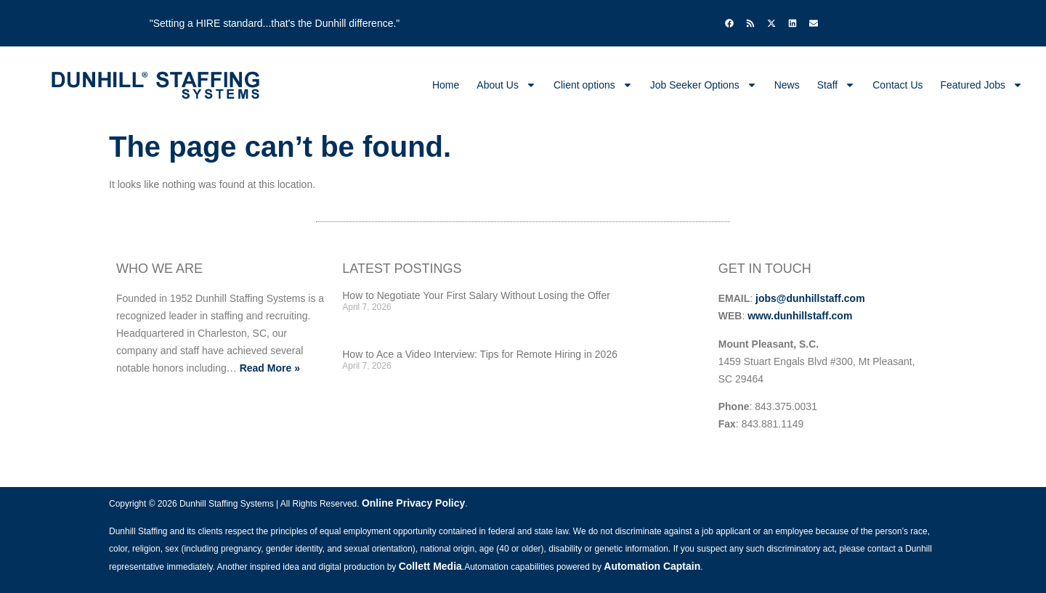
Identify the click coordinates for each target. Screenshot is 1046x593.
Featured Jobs (982, 85)
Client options (593, 85)
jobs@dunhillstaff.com (810, 298)
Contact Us (897, 85)
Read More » (270, 368)
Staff (836, 85)
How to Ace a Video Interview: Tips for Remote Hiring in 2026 (479, 354)
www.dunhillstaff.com (799, 316)
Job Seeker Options (703, 85)
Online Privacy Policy (413, 503)
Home (445, 85)
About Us (506, 85)
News (787, 85)
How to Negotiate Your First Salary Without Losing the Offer (476, 295)
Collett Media (430, 566)
